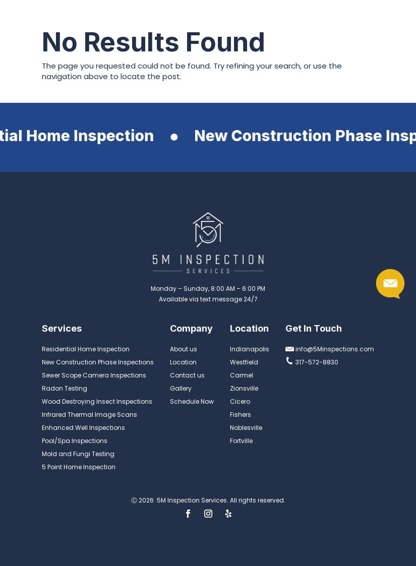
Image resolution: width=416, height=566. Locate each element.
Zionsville (244, 388)
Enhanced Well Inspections (83, 427)
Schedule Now (192, 401)
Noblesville (246, 427)
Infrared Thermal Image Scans (89, 414)
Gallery (181, 388)
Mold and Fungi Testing (78, 454)
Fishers (240, 414)
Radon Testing (64, 388)
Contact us (187, 375)
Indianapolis (249, 349)
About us (183, 349)
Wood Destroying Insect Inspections (97, 401)
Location (183, 362)
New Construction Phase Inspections (98, 362)
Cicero (240, 401)
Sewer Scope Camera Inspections (94, 375)
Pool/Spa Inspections (74, 440)
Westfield (244, 362)
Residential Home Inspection (86, 349)
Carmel (241, 375)
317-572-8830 (311, 362)
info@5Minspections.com (329, 349)
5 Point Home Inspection (78, 467)
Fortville (241, 440)
